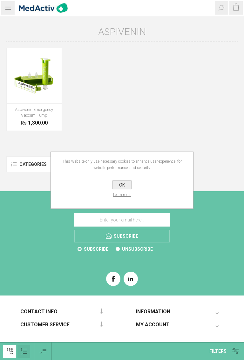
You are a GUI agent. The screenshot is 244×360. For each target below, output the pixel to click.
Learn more (122, 195)
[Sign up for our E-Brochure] (122, 220)
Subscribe (96, 249)
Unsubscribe (137, 249)
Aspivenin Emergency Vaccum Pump (34, 112)
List (23, 351)
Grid (9, 351)
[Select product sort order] (43, 351)
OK (122, 184)
